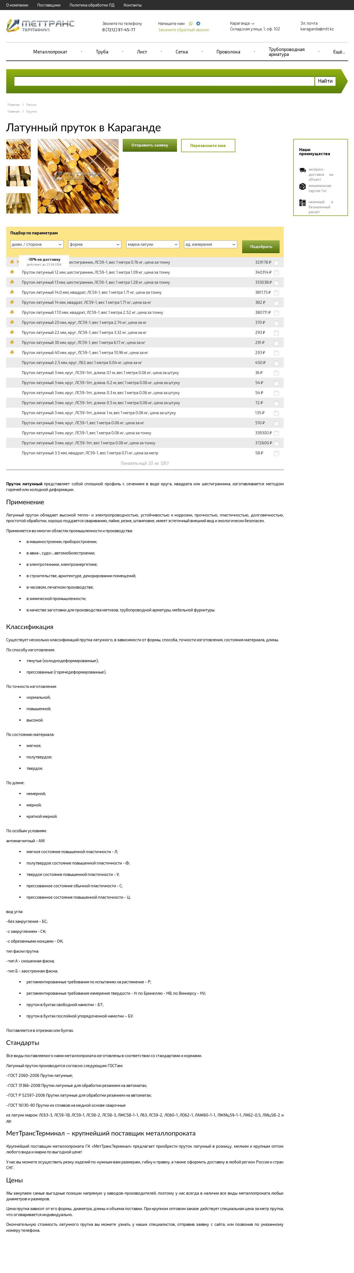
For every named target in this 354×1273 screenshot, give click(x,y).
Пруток (31, 111)
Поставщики (49, 4)
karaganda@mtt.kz (317, 28)
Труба (102, 51)
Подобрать (261, 246)
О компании (17, 4)
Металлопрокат (50, 51)
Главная (14, 104)
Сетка (182, 51)
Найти (325, 81)
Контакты (133, 4)
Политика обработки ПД (92, 4)
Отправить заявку (149, 144)
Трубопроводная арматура (287, 51)
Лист (142, 51)
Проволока (228, 51)
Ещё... (339, 51)
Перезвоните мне (208, 145)
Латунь (31, 104)
